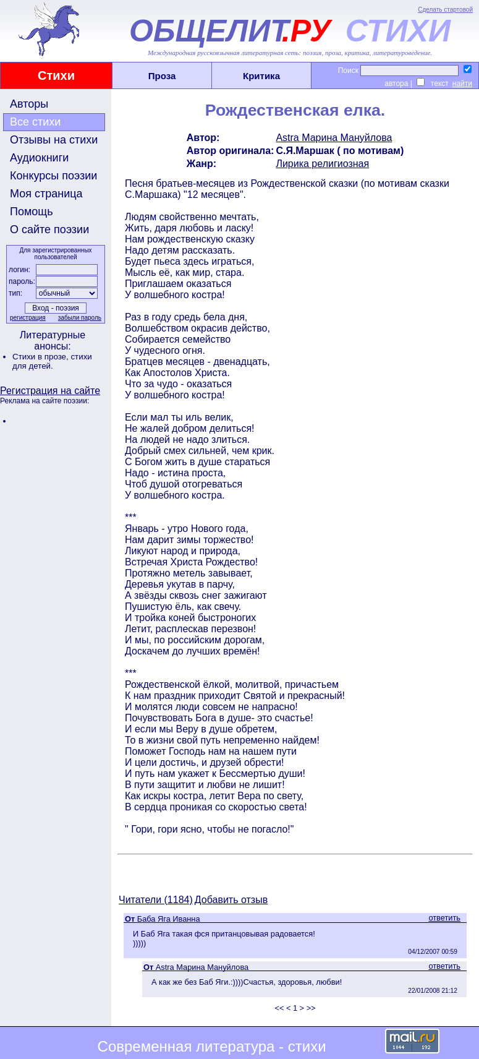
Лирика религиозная (322, 163)
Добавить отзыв (231, 899)
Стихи (56, 75)
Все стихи (35, 122)
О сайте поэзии (49, 229)
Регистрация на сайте (50, 390)
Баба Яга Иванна (168, 919)
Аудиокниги (39, 158)
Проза (162, 76)
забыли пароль (79, 317)
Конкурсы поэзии (53, 175)
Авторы (29, 104)
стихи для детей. (52, 361)
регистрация (28, 317)
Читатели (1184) (156, 899)
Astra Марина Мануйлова (334, 137)
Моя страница (46, 193)
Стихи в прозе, (41, 356)
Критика (261, 76)
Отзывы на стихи (54, 140)
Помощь (31, 211)
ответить (444, 917)
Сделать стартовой (445, 9)
